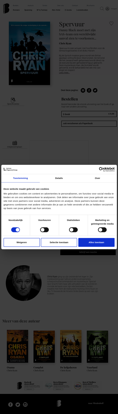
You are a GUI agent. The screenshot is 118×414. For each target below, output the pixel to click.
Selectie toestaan (59, 242)
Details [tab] (59, 178)
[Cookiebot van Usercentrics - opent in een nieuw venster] (101, 169)
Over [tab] (97, 178)
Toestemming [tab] (20, 178)
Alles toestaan (96, 242)
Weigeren (21, 242)
